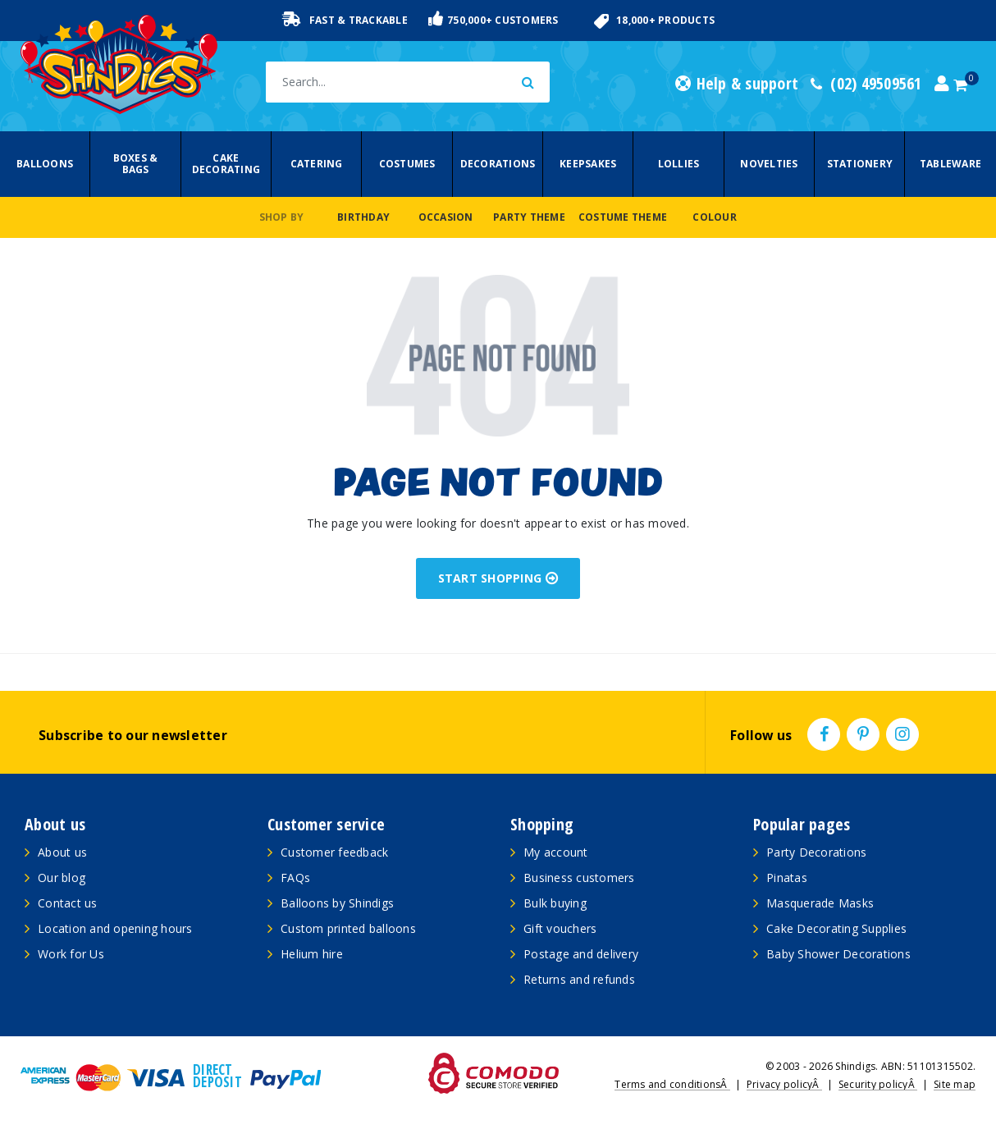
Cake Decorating (226, 163)
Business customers (579, 877)
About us (62, 852)
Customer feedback (334, 852)
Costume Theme (622, 217)
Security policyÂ (877, 1084)
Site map (954, 1084)
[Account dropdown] (941, 84)
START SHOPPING (498, 578)
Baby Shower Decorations (838, 954)
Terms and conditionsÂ (672, 1084)
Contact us (68, 903)
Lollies (679, 164)
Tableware (950, 164)
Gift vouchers (559, 928)
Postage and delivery (580, 954)
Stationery (860, 164)
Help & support (736, 84)
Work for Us (71, 954)
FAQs (295, 877)
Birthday (363, 217)
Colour (714, 217)
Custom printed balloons (348, 928)
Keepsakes (588, 164)
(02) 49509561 (866, 84)
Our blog (61, 877)
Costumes (407, 164)
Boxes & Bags (135, 163)
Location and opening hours (115, 928)
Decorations (498, 164)
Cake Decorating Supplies (836, 928)
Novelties (768, 164)
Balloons (44, 164)
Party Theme (529, 217)
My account (555, 852)
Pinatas (786, 877)
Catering (316, 164)
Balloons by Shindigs (337, 903)
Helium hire (312, 954)
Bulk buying (555, 903)
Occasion (445, 217)
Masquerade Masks (820, 903)
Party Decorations (816, 852)
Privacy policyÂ (784, 1084)
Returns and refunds (579, 979)
